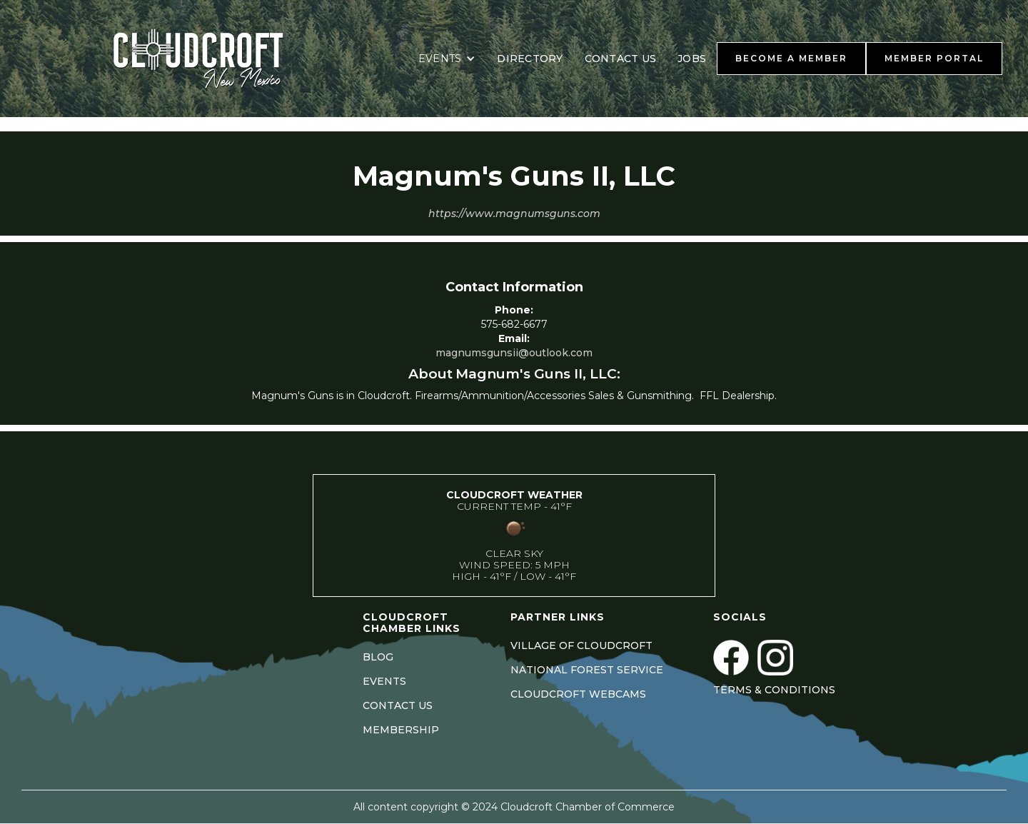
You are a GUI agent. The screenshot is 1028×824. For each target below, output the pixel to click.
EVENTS (384, 681)
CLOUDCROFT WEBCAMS (578, 694)
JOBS (691, 58)
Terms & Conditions (774, 689)
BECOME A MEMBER (791, 58)
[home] (216, 58)
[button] (447, 58)
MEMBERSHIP (401, 729)
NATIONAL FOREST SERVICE (586, 669)
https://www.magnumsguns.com (514, 213)
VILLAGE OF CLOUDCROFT (581, 645)
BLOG (378, 657)
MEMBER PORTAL (934, 58)
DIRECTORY (530, 58)
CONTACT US (621, 58)
